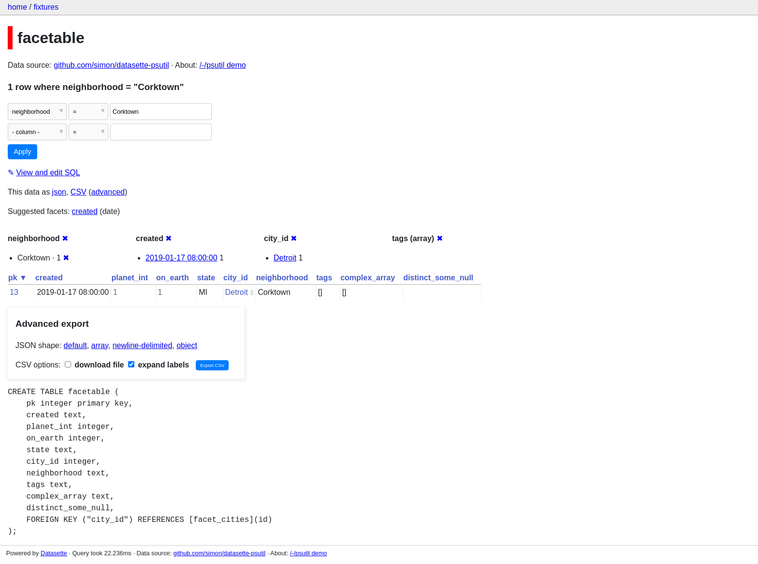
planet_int (130, 278)
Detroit (285, 258)
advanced (108, 192)
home (17, 7)
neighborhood (282, 278)
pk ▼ (17, 278)
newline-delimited (143, 345)
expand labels (158, 365)
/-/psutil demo (223, 65)
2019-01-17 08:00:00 (182, 258)
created (85, 211)
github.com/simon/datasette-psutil (111, 65)
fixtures (45, 7)
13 (14, 292)
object (186, 345)
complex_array (367, 278)
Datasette (54, 553)
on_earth (172, 278)
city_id (235, 278)
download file (94, 365)
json (59, 192)
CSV (79, 192)
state (206, 278)
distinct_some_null (438, 278)
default (75, 345)
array (99, 345)
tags (324, 278)
